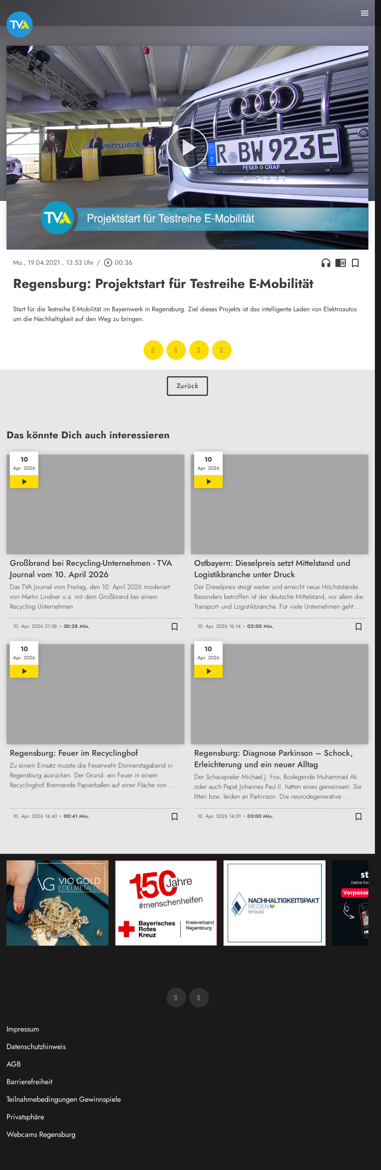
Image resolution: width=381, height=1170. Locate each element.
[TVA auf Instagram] (199, 997)
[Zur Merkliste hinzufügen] (355, 262)
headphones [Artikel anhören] (326, 262)
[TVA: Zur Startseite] (20, 24)
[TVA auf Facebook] (176, 997)
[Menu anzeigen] (364, 13)
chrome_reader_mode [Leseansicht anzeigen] (340, 262)
